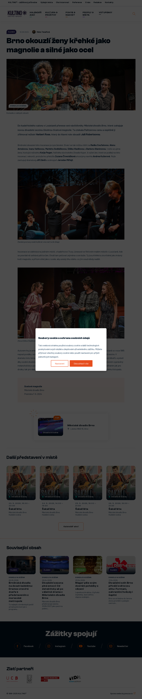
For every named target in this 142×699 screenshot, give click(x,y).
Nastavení (59, 363)
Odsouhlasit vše (81, 363)
